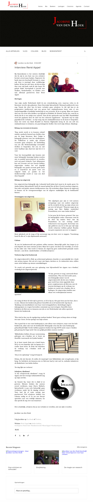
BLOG (44, 51)
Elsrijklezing (40, 467)
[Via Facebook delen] (15, 435)
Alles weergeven (82, 447)
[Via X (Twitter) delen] (19, 435)
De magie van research (73, 467)
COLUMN (34, 51)
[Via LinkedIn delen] (24, 435)
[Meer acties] (77, 63)
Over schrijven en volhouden (15, 468)
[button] (85, 51)
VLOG (25, 51)
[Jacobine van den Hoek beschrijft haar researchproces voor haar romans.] (74, 457)
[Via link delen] (28, 435)
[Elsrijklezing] (46, 457)
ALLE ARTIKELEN (12, 51)
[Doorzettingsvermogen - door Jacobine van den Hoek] (18, 457)
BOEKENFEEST (56, 51)
